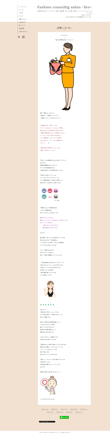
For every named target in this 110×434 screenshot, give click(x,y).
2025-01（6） (69, 411)
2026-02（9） (45, 409)
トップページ (23, 7)
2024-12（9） (79, 411)
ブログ (21, 16)
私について (22, 25)
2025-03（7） (50, 411)
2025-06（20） (74, 409)
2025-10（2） (54, 409)
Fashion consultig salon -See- (64, 7)
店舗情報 (21, 28)
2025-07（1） (64, 409)
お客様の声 (22, 22)
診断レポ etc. (23, 19)
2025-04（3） (84, 409)
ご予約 (21, 13)
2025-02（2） (60, 411)
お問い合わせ (23, 31)
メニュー (21, 10)
